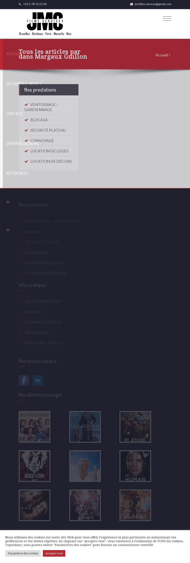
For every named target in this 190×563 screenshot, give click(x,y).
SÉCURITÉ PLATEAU (48, 128)
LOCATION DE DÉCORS (51, 159)
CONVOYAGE (42, 139)
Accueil (162, 55)
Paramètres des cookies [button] (23, 553)
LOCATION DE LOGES (49, 149)
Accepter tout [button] (54, 553)
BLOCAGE (39, 118)
